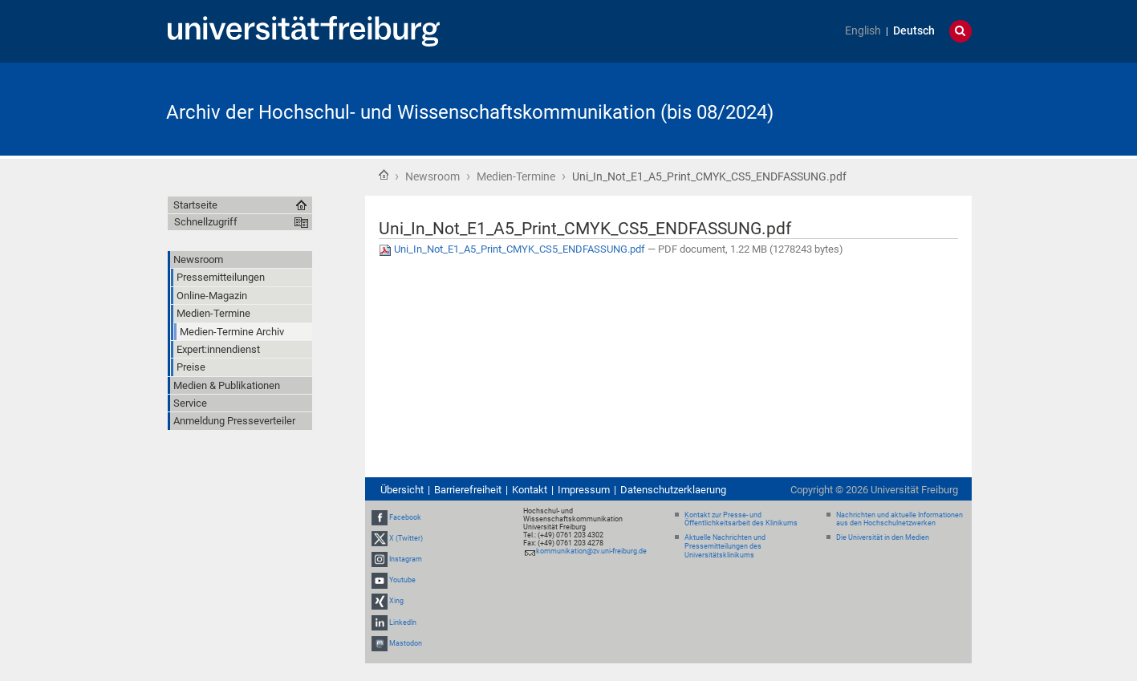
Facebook (405, 517)
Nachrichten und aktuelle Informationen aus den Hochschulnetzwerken (899, 519)
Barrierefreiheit (467, 490)
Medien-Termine (516, 176)
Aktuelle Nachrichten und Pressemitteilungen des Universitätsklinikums (724, 546)
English (863, 31)
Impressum (584, 490)
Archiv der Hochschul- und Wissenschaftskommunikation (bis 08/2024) (470, 112)
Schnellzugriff (206, 222)
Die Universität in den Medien (882, 537)
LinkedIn (402, 622)
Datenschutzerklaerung (673, 490)
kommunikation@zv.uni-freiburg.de (591, 551)
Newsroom (432, 176)
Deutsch (914, 31)
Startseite (383, 174)
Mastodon (405, 643)
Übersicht (402, 490)
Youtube (402, 580)
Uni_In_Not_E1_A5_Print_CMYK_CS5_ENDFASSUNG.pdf (513, 249)
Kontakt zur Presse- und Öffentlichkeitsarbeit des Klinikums (741, 519)
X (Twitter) (406, 538)
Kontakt (529, 490)
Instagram (405, 559)
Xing (396, 602)
